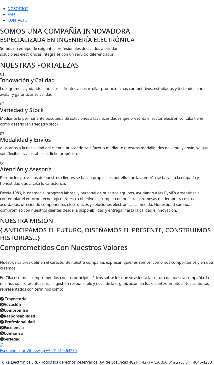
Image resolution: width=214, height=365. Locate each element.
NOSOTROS (18, 8)
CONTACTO (18, 20)
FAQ (11, 14)
